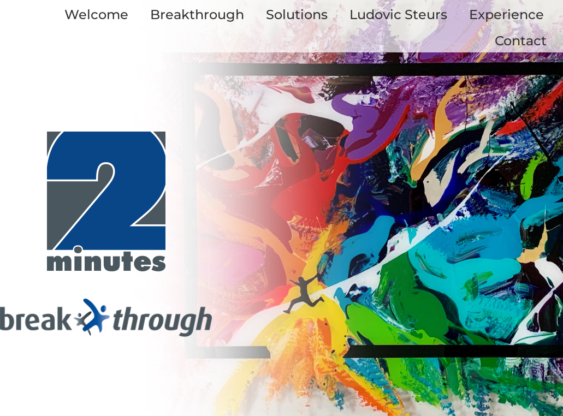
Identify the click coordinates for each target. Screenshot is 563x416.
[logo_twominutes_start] (105, 136)
